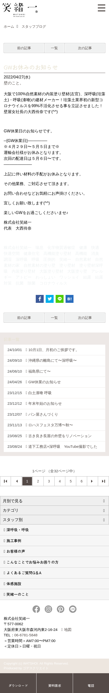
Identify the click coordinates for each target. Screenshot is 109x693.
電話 (91, 685)
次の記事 (85, 48)
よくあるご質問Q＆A (23, 572)
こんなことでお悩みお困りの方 (32, 562)
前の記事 (24, 48)
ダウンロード (18, 685)
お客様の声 (15, 551)
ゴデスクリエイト (36, 668)
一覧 (54, 48)
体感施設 (13, 583)
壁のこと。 (14, 83)
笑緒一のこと (17, 594)
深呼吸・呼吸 (17, 529)
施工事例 (13, 540)
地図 (68, 629)
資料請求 (54, 685)
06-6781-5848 (25, 635)
